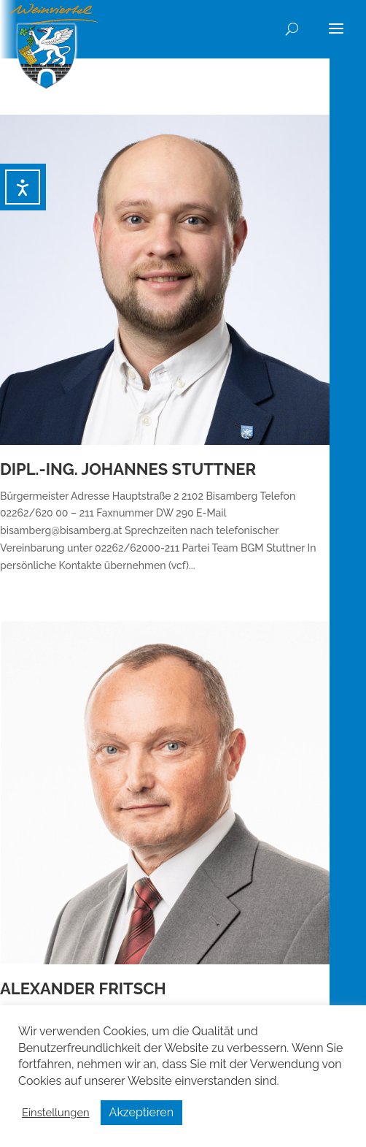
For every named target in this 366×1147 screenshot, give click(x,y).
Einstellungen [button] (56, 1112)
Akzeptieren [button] (141, 1112)
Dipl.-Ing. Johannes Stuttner (128, 469)
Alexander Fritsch (83, 988)
